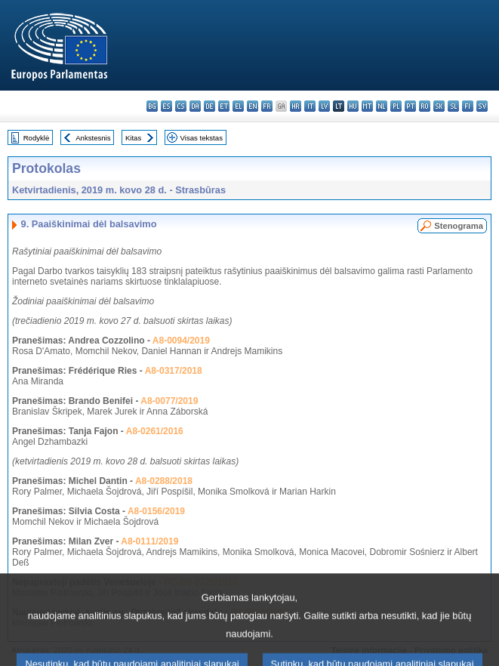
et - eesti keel (223, 106)
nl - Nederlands (381, 106)
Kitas (133, 138)
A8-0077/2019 (169, 401)
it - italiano (310, 106)
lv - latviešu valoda (324, 106)
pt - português (410, 106)
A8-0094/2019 (181, 340)
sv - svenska (482, 106)
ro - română (424, 106)
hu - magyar (353, 106)
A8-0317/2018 (173, 370)
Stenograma (458, 225)
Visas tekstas (201, 138)
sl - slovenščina (453, 106)
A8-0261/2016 (154, 431)
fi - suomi (467, 106)
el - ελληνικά (238, 106)
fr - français (267, 106)
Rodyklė (36, 138)
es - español (166, 106)
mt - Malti (367, 106)
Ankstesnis (92, 138)
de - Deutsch (209, 106)
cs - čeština (180, 106)
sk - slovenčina (439, 106)
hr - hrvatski (295, 106)
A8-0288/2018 (164, 481)
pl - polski (396, 106)
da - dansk (195, 106)
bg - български (152, 106)
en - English (252, 106)
